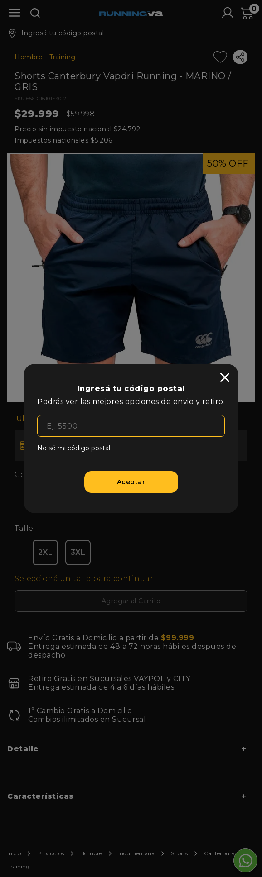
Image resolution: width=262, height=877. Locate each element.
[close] (224, 377)
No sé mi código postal (73, 448)
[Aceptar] (131, 482)
